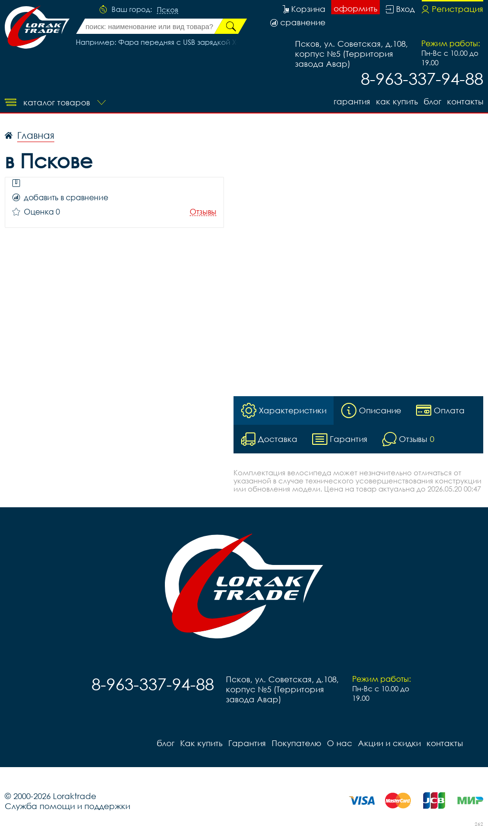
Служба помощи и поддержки (67, 806)
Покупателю (296, 743)
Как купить (397, 101)
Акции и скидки (389, 743)
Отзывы (203, 212)
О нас (339, 743)
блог (432, 101)
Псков (167, 10)
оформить (355, 8)
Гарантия (352, 101)
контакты (465, 101)
